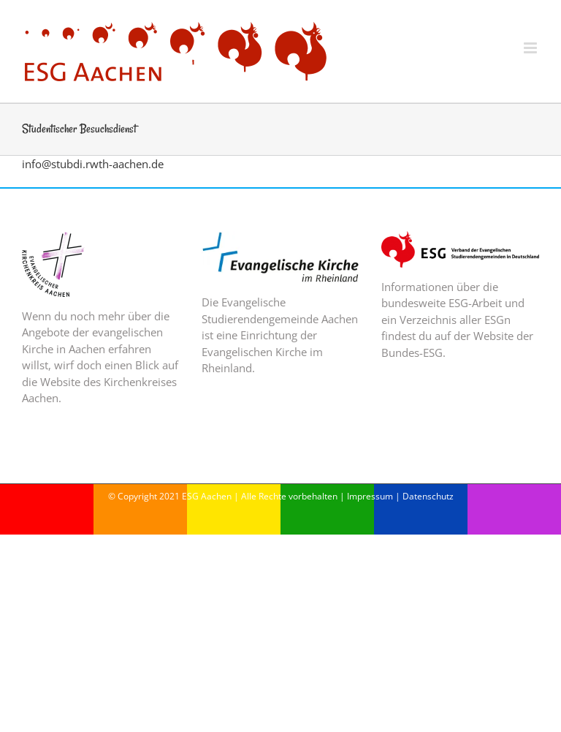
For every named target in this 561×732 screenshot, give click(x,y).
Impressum (370, 496)
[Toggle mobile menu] (531, 48)
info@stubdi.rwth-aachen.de (93, 163)
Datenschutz (428, 496)
